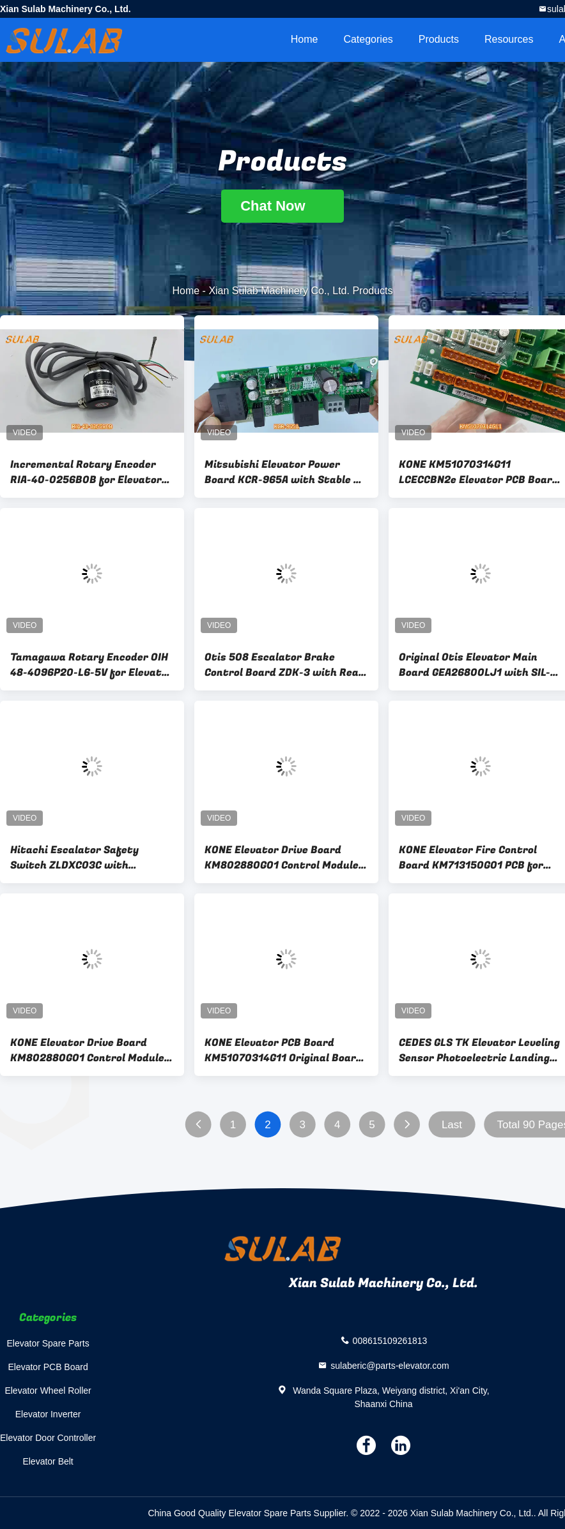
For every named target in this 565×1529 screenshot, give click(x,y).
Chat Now (282, 206)
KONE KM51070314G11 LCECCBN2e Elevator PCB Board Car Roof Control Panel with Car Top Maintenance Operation (480, 472)
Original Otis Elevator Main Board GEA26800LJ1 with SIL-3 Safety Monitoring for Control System (478, 665)
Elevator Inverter (48, 1414)
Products (439, 39)
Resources (508, 39)
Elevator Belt (47, 1461)
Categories (367, 39)
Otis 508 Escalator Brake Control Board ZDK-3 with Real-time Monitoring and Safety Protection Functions (285, 665)
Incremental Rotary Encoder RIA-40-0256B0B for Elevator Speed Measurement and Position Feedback (86, 472)
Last (452, 1125)
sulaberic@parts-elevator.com (389, 1365)
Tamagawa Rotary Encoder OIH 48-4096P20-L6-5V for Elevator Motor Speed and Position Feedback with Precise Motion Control (91, 665)
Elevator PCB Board (48, 1367)
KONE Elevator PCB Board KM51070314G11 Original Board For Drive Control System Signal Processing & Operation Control (286, 1050)
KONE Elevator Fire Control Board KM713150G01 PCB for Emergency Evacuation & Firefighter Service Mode (471, 857)
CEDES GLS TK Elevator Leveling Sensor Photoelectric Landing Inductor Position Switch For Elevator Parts (479, 1050)
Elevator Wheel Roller (47, 1390)
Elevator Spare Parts (48, 1343)
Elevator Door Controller (48, 1438)
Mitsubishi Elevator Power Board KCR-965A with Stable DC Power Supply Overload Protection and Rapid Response (286, 472)
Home (304, 39)
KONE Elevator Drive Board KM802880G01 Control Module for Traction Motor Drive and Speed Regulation (282, 857)
